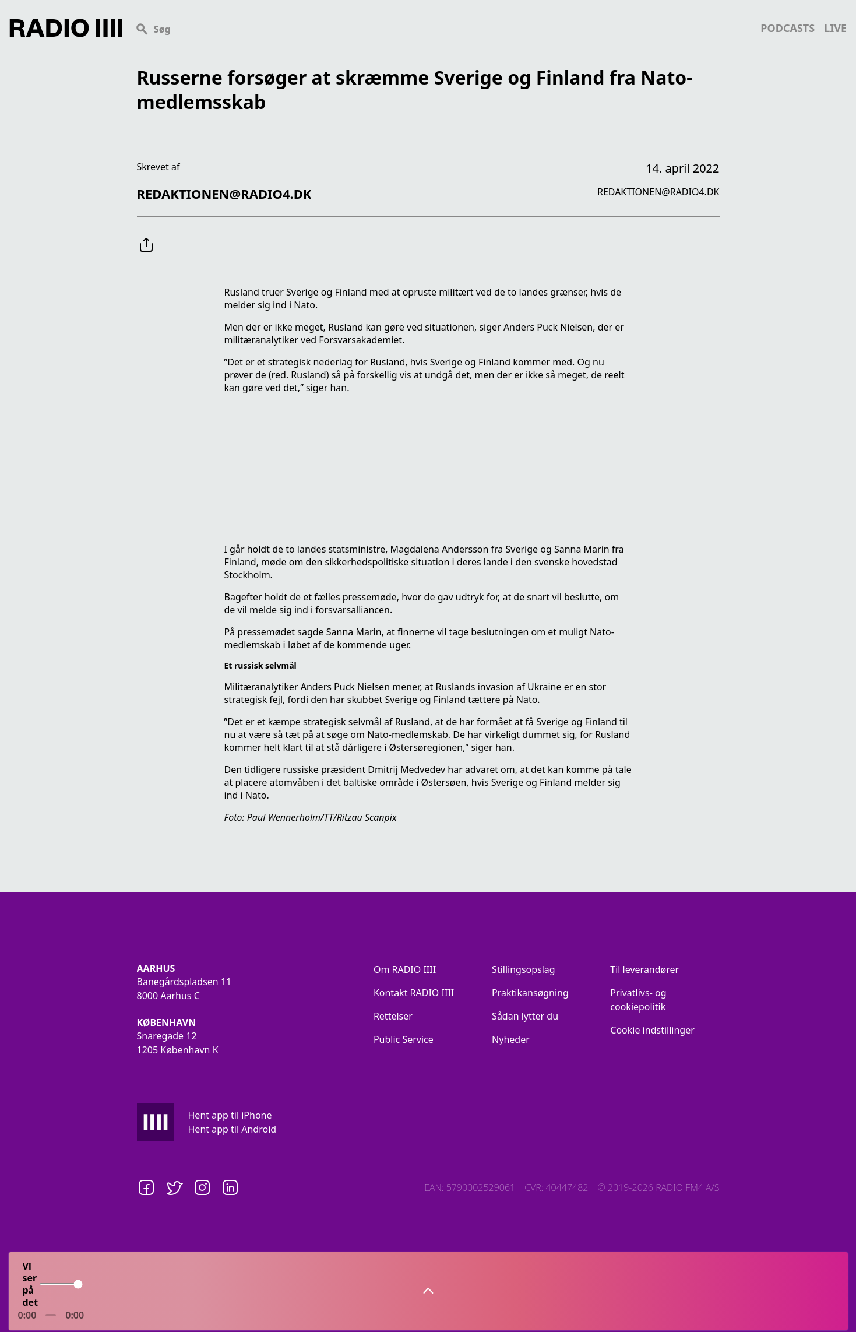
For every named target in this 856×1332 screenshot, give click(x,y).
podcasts (787, 28)
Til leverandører (644, 969)
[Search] (441, 28)
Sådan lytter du (525, 1016)
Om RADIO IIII (405, 969)
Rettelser (393, 1016)
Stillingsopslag (523, 969)
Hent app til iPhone (230, 1115)
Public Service (404, 1039)
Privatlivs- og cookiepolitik (638, 999)
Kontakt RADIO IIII (414, 992)
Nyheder (511, 1039)
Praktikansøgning (530, 992)
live (835, 28)
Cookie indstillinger (652, 1030)
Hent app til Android (232, 1129)
